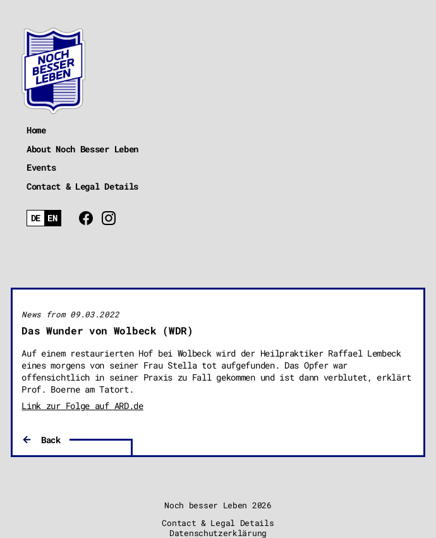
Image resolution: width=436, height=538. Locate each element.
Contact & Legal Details (82, 186)
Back (51, 440)
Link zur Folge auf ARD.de (82, 406)
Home (36, 130)
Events (41, 167)
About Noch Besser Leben (82, 149)
